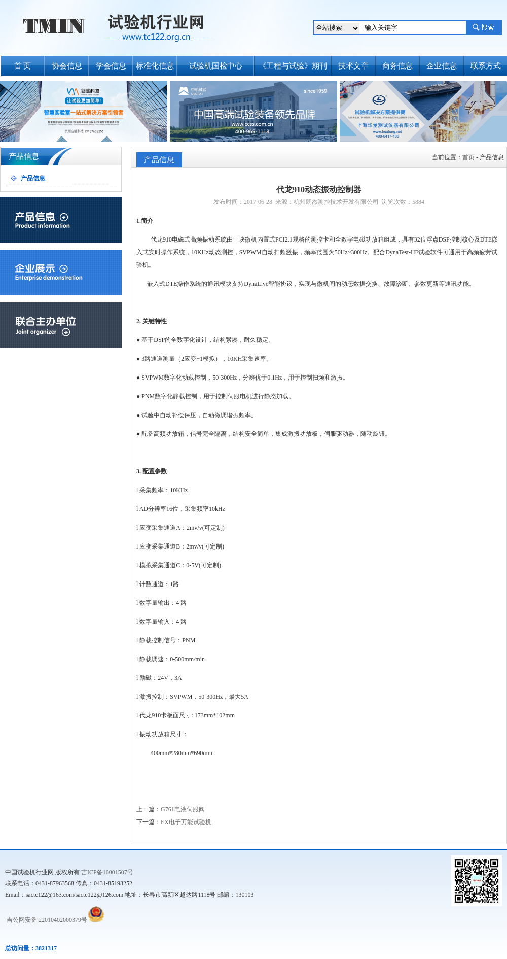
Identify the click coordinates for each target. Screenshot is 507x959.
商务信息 (397, 66)
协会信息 (67, 66)
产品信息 (33, 178)
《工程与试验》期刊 (293, 66)
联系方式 (485, 66)
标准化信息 (155, 66)
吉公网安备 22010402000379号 (46, 919)
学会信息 (111, 66)
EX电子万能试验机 (186, 822)
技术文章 (353, 66)
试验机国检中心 (215, 66)
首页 (468, 157)
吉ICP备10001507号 (107, 872)
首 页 (22, 66)
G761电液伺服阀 (183, 809)
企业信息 (441, 66)
